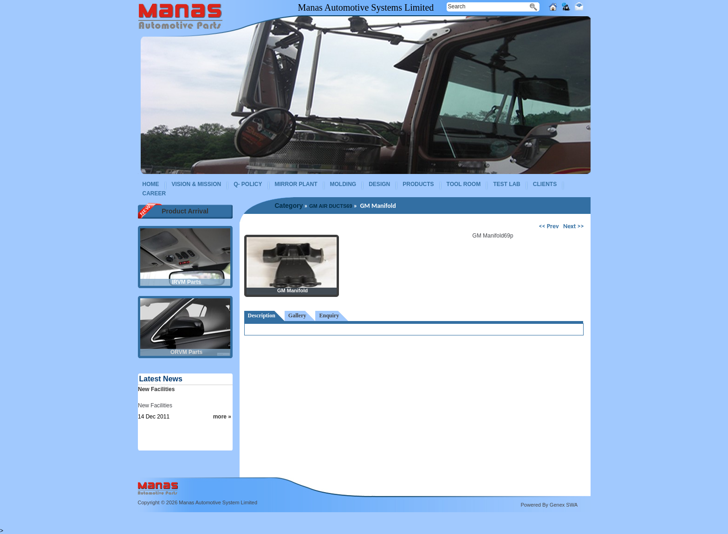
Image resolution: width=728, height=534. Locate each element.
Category (289, 205)
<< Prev (549, 226)
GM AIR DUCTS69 (330, 206)
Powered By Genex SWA (549, 505)
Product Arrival (185, 211)
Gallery (297, 315)
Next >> (573, 226)
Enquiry (329, 315)
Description (261, 315)
